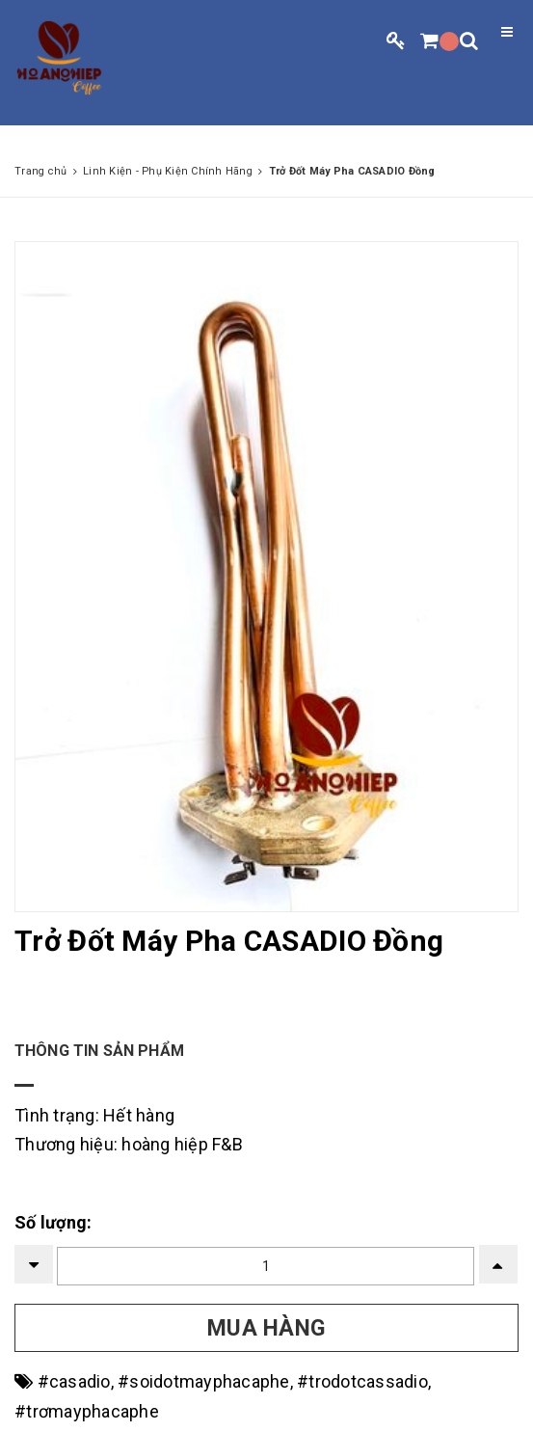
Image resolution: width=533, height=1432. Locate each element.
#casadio (74, 1381)
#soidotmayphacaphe (204, 1381)
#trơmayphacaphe (86, 1411)
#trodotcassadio (362, 1381)
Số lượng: (53, 1222)
